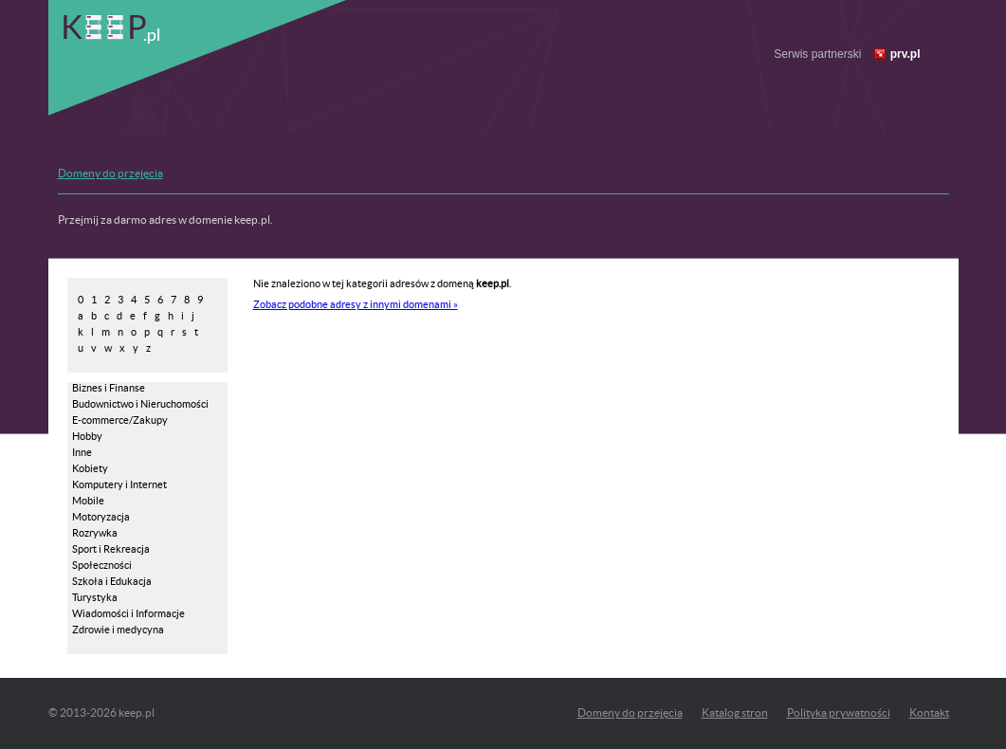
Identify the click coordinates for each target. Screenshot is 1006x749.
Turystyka (95, 597)
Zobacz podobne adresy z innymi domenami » (355, 304)
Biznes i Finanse (108, 387)
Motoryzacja (101, 516)
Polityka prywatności (838, 712)
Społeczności (102, 565)
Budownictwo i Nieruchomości (140, 404)
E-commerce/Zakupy (120, 420)
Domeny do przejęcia (110, 173)
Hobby (87, 436)
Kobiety (90, 468)
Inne (82, 452)
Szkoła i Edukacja (112, 581)
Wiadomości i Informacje (128, 613)
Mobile (88, 500)
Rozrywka (95, 533)
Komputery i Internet (119, 484)
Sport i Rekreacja (111, 549)
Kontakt (929, 712)
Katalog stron (735, 712)
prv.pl (905, 54)
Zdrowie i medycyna (118, 629)
